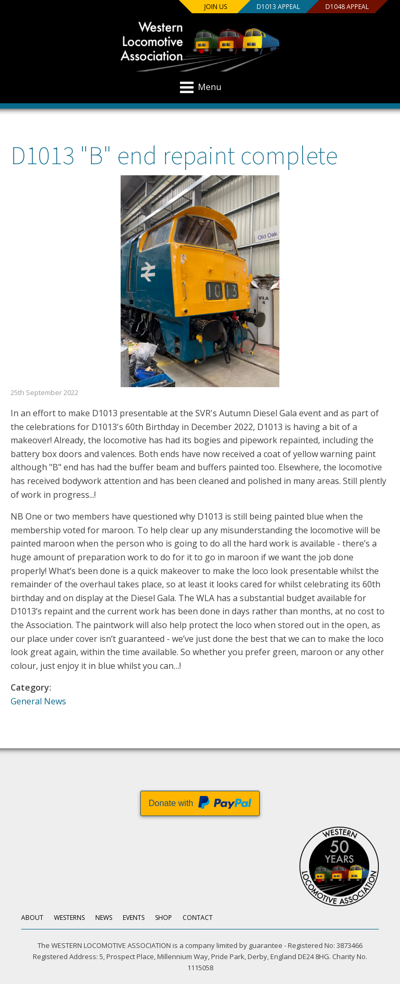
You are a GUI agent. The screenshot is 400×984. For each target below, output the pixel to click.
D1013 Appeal (278, 6)
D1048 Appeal (347, 6)
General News (38, 701)
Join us (215, 6)
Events (133, 917)
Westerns (69, 917)
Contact (198, 917)
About (32, 917)
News (103, 917)
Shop (163, 917)
